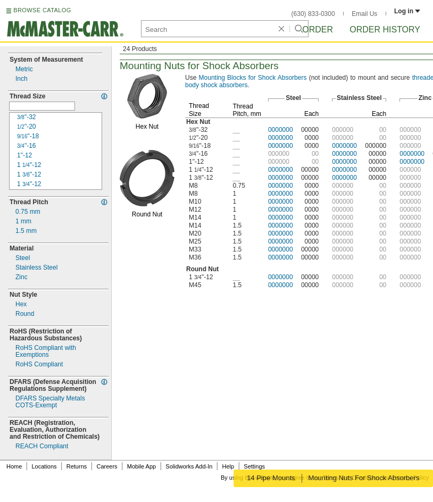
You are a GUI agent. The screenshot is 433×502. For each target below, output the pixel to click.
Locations (44, 466)
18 (28, 136)
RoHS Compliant (39, 364)
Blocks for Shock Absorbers (253, 77)
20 (26, 126)
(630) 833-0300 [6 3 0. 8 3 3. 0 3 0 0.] (313, 14)
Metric (24, 69)
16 (26, 146)
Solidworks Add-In (188, 466)
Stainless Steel (36, 267)
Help (228, 466)
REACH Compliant (41, 446)
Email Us (364, 14)
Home (14, 466)
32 (26, 117)
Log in (407, 11)
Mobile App (141, 466)
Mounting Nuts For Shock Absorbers (365, 478)
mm (27, 211)
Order (317, 29)
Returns (76, 466)
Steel (22, 258)
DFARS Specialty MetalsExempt (50, 402)
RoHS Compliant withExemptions (45, 351)
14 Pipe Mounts (270, 478)
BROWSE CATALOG (42, 10)
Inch (21, 79)
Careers (106, 466)
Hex (21, 304)
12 (29, 165)
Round (24, 314)
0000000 (280, 129)
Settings (254, 466)
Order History (384, 29)
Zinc (21, 277)
